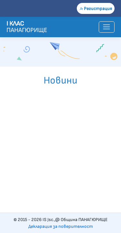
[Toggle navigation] (107, 27)
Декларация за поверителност (60, 226)
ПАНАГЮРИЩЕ (20, 27)
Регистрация (96, 8)
